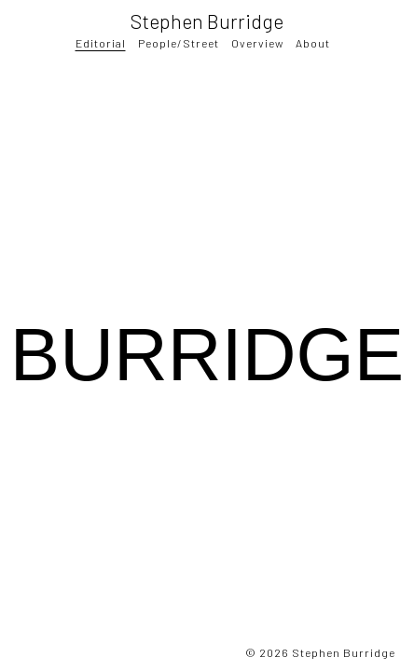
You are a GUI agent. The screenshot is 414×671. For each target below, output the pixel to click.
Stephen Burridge (207, 21)
